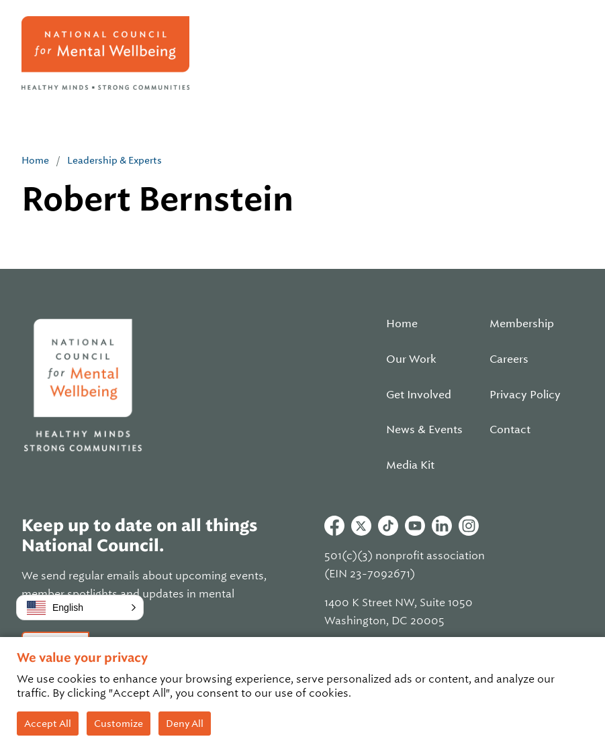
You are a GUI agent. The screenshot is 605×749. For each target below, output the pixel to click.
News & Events (424, 430)
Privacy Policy (525, 395)
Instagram (469, 526)
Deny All (184, 723)
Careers (509, 359)
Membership (522, 324)
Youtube (415, 526)
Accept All (47, 723)
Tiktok (388, 526)
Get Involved (418, 395)
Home (35, 160)
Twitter (361, 526)
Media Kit (410, 465)
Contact (510, 430)
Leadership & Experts (114, 160)
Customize (118, 723)
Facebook (334, 526)
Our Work (411, 359)
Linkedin (442, 526)
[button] (80, 607)
